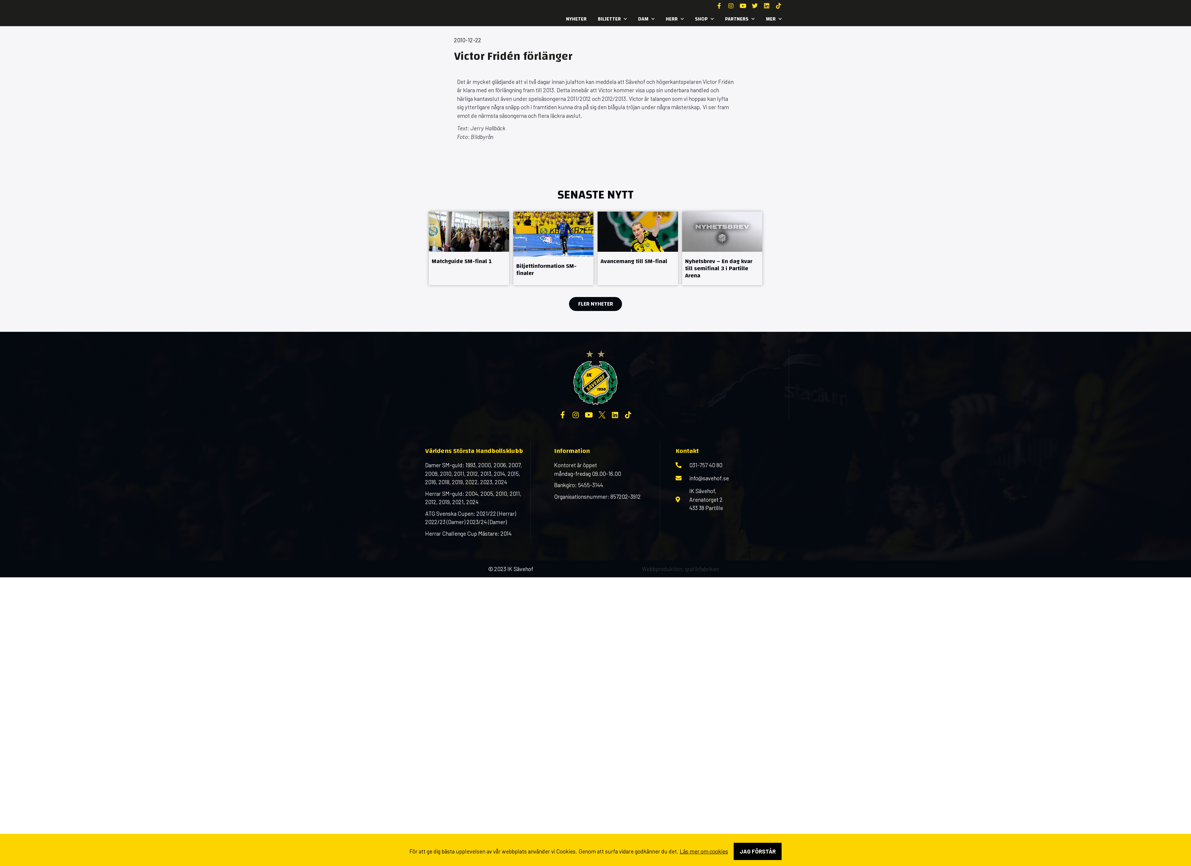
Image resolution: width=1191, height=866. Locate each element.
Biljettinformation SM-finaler (546, 269)
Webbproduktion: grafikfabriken (680, 568)
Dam (646, 19)
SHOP (704, 19)
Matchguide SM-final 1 (462, 261)
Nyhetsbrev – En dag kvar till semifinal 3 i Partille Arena (718, 268)
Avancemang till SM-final (634, 261)
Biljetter (612, 19)
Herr (675, 19)
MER (774, 19)
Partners (739, 19)
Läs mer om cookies (704, 851)
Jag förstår (758, 851)
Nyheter (576, 19)
